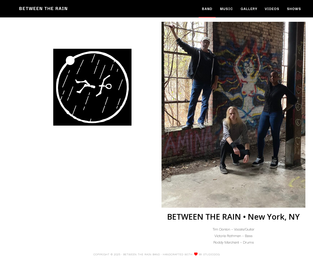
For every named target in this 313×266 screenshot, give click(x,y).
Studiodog (211, 254)
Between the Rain (43, 8)
